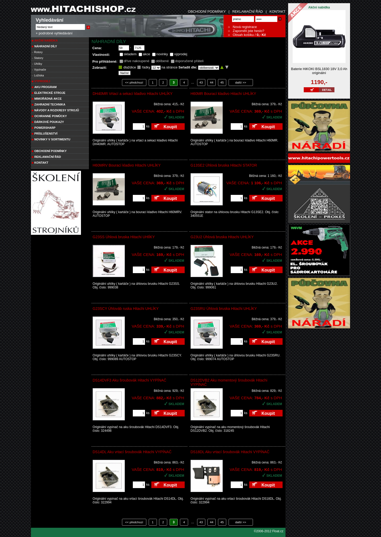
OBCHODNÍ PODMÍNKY (207, 11)
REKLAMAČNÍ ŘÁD (247, 11)
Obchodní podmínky (50, 151)
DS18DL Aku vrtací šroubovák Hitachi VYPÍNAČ (229, 452)
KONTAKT (277, 11)
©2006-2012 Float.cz (268, 531)
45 (222, 82)
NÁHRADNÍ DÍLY (45, 46)
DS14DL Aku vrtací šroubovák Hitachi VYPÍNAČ (132, 452)
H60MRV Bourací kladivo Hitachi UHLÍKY (127, 165)
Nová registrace (242, 27)
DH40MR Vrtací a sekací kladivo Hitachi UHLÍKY (133, 93)
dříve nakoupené (136, 61)
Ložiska (39, 75)
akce (146, 54)
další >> (240, 82)
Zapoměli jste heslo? (246, 31)
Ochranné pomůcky (50, 116)
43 (201, 82)
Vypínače (40, 69)
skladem (130, 54)
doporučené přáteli (189, 61)
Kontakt (41, 162)
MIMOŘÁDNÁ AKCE (48, 98)
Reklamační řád (47, 156)
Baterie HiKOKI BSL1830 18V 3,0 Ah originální (319, 71)
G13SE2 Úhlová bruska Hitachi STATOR (223, 165)
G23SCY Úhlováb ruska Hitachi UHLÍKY (126, 308)
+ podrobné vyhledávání (54, 33)
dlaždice (127, 67)
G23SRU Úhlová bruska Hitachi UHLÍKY (223, 308)
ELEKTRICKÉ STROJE (49, 92)
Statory (38, 57)
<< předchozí (134, 82)
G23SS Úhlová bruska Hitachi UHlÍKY (124, 237)
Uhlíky (38, 63)
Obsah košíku (241, 35)
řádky (143, 67)
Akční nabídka (46, 40)
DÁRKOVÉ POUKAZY (49, 121)
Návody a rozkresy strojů (56, 110)
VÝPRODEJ (42, 81)
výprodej (180, 54)
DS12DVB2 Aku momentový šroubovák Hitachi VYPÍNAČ (228, 382)
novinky (162, 54)
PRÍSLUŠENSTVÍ (45, 133)
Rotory (38, 52)
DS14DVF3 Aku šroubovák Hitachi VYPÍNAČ (129, 380)
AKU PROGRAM (45, 87)
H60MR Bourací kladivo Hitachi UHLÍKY (223, 93)
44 (211, 82)
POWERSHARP (45, 127)
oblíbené (162, 61)
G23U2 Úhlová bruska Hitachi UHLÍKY (222, 237)
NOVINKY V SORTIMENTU (52, 139)
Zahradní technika (49, 104)
